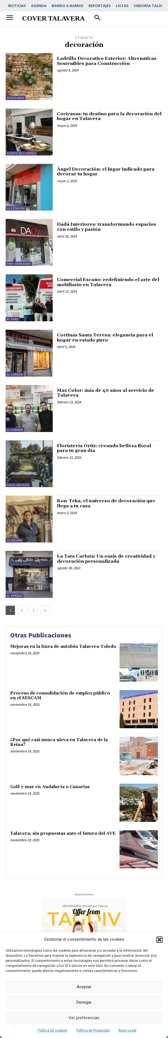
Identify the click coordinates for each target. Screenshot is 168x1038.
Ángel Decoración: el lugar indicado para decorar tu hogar (105, 171)
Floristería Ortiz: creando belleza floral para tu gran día (104, 448)
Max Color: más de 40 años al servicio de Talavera (105, 393)
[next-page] (45, 610)
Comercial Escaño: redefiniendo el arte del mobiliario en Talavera (108, 282)
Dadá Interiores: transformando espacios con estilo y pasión (106, 226)
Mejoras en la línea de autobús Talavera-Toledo (63, 646)
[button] (159, 939)
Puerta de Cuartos (21, 153)
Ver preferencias (84, 1017)
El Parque (14, 596)
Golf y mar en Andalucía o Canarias (50, 787)
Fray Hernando (19, 264)
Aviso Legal (127, 1030)
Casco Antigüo (18, 485)
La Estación (16, 208)
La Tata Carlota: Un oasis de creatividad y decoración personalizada (106, 558)
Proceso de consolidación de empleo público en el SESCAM (60, 696)
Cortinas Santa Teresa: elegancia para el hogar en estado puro (105, 337)
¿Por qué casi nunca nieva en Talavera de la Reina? (59, 742)
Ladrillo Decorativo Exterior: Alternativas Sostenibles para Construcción (106, 61)
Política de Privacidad (93, 1030)
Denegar (84, 1002)
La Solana (14, 540)
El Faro (12, 319)
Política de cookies (52, 1030)
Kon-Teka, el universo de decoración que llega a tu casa (106, 503)
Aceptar (84, 986)
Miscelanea (16, 98)
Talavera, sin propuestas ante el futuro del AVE (63, 833)
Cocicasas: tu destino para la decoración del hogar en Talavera (109, 116)
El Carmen (15, 374)
